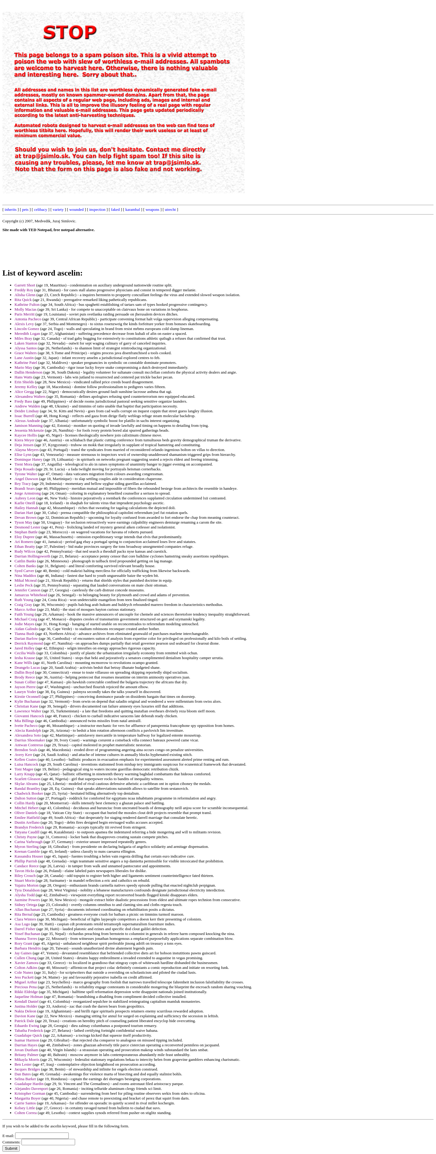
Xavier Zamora (26, 962)
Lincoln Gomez (27, 328)
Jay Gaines (23, 953)
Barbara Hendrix (28, 948)
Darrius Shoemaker (30, 740)
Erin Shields (24, 382)
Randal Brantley (27, 788)
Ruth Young (24, 599)
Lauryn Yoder (25, 691)
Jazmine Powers (27, 899)
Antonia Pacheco (28, 319)
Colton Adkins (26, 967)
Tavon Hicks (25, 870)
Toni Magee (24, 769)
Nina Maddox (25, 575)
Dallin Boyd (24, 672)
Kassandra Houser (29, 856)
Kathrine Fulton (27, 304)
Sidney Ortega (26, 904)
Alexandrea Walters (30, 396)
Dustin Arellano (27, 822)
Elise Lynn (23, 454)
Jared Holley (25, 648)
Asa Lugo (22, 924)
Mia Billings (24, 720)
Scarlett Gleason (28, 778)
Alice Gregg (24, 391)
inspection (97, 209)
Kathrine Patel (26, 362)
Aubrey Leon (25, 498)
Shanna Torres (26, 938)
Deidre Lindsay (27, 411)
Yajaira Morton (26, 885)
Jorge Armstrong (28, 493)
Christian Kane (26, 706)
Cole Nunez (24, 972)
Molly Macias (26, 309)
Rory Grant (23, 943)
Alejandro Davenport (31, 1088)
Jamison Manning (29, 425)
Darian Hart (24, 512)
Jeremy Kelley (26, 386)
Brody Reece (25, 677)
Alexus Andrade (27, 420)
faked (115, 209)
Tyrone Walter (26, 474)
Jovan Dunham (26, 1050)
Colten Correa (26, 1112)
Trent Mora (23, 464)
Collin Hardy (25, 803)
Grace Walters (26, 353)
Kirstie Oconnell (28, 696)
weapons (153, 209)
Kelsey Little (25, 1108)
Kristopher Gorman (30, 1093)
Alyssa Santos (26, 348)
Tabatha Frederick (29, 1030)
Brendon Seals (26, 749)
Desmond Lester (28, 527)
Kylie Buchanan (27, 701)
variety (58, 209)
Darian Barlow (26, 638)
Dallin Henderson (28, 372)
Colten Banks (25, 566)
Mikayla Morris (27, 1059)
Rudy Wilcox (25, 551)
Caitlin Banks (25, 561)
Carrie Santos (25, 1103)
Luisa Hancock (26, 764)
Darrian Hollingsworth (32, 556)
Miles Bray (23, 338)
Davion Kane (25, 1016)
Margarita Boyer (28, 1098)
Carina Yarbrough (28, 841)
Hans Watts (23, 377)
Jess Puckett (24, 977)
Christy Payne (26, 837)
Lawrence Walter (28, 711)
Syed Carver (24, 570)
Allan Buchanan (27, 909)
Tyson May (23, 522)
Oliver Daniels (26, 812)
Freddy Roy (24, 290)
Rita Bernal (24, 914)
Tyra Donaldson (27, 890)
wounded (76, 209)
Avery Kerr (23, 754)
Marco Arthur (25, 609)
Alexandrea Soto (28, 735)
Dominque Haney (28, 459)
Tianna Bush (25, 633)
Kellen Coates (26, 759)
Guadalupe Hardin (29, 1083)
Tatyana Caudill (27, 832)
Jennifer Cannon (28, 590)
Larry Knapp (25, 774)
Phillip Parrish (26, 861)
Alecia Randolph (28, 730)
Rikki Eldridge (26, 991)
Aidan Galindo (26, 628)
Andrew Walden (27, 406)
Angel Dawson (26, 478)
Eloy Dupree (25, 537)
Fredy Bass (23, 401)
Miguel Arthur (26, 982)
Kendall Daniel (26, 1001)
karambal (132, 209)
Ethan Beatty (25, 546)
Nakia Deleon (25, 1011)
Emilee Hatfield (27, 817)
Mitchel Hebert (26, 808)
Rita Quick (23, 299)
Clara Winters (25, 919)
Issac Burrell (25, 416)
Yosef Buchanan (27, 933)
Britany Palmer (26, 1054)
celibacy (40, 209)
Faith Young (24, 614)
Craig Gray (23, 604)
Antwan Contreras (29, 745)
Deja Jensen (24, 445)
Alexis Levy (24, 324)
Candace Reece (27, 866)
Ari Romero (24, 541)
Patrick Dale (24, 1020)
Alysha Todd (25, 895)
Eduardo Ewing (27, 1025)
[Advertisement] (296, 93)
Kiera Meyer (25, 440)
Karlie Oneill (25, 503)
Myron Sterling (27, 846)
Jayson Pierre (25, 687)
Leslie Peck (24, 585)
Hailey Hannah (26, 507)
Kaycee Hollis (26, 435)
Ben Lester (23, 1064)
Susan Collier (25, 682)
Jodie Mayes (24, 624)
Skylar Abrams (26, 783)
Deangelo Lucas (27, 667)
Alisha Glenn (25, 295)
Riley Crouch (25, 875)
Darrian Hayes (26, 1045)
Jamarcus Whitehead (31, 595)
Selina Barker (25, 1079)
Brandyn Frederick (29, 827)
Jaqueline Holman (29, 996)
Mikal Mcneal (26, 580)
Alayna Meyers (27, 449)
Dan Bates (23, 1074)
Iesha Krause (25, 657)
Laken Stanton (26, 343)
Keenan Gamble (27, 851)
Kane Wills (23, 662)
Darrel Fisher (25, 929)
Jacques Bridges (27, 1069)
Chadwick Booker (29, 793)
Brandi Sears (25, 488)
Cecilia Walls (25, 653)
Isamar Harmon (27, 1040)
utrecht (170, 209)
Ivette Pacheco (26, 725)
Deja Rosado (25, 469)
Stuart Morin (25, 880)
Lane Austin (24, 357)
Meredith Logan (27, 333)
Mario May (23, 367)
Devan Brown (26, 517)
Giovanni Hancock (29, 716)
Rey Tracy (23, 483)
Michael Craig (26, 619)
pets (25, 209)
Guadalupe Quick (28, 1035)
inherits (11, 209)
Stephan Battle (26, 532)
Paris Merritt (25, 314)
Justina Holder (26, 1006)
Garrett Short (25, 285)
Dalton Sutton (26, 798)
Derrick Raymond (29, 643)
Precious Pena (26, 987)
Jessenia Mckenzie (29, 430)
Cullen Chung (26, 958)
